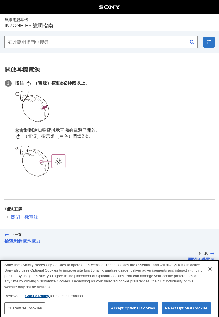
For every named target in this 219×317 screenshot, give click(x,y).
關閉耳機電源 (24, 217)
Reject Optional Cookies (186, 310)
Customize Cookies (25, 310)
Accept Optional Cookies (133, 310)
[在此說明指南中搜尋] (101, 42)
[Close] (210, 271)
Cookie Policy (37, 298)
